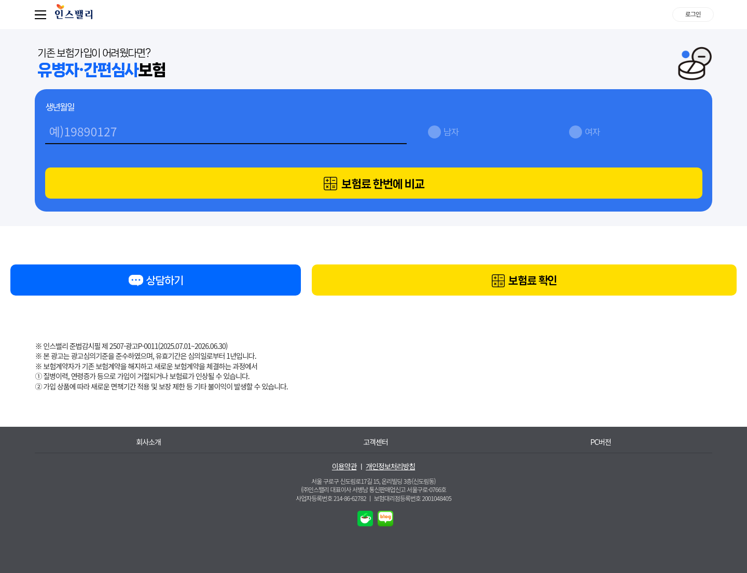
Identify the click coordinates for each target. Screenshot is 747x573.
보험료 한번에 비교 (373, 184)
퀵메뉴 (42, 14)
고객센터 (375, 442)
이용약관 (344, 466)
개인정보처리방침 (390, 466)
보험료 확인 (524, 281)
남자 (451, 131)
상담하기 (155, 282)
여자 (592, 131)
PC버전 (600, 442)
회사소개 (148, 442)
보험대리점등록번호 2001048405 (412, 498)
